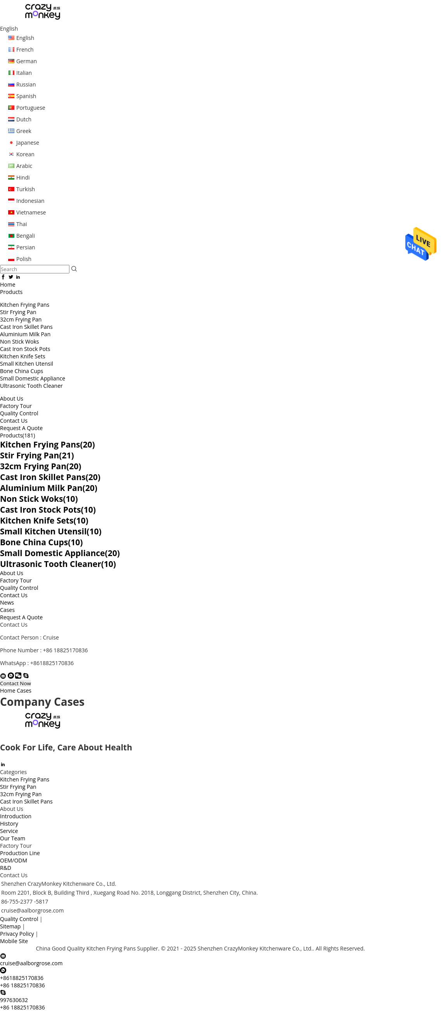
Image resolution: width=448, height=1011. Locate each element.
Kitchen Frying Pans (24, 304)
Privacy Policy (17, 933)
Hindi (23, 177)
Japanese (27, 142)
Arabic (24, 165)
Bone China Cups (21, 371)
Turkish (25, 189)
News (7, 602)
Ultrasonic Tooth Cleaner (31, 385)
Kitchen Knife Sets (22, 356)
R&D (5, 867)
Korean (25, 154)
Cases (7, 610)
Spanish (26, 96)
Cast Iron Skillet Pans (26, 326)
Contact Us (14, 420)
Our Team (12, 838)
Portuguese (30, 107)
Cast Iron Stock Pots (25, 349)
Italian (24, 72)
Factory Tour (16, 406)
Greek (23, 131)
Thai (21, 224)
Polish (23, 259)
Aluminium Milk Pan (25, 334)
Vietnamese (31, 212)
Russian (26, 84)
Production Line (20, 853)
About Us (11, 398)
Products (11, 292)
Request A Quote (21, 428)
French (25, 49)
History (9, 823)
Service (9, 831)
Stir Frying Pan (18, 312)
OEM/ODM (13, 860)
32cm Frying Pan (21, 319)
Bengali (25, 235)
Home (8, 284)
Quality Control (19, 413)
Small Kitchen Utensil (26, 363)
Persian (25, 247)
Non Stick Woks (19, 341)
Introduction (15, 816)
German (26, 61)
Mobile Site (14, 941)
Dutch (23, 119)
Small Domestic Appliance (32, 378)
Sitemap (10, 926)
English (25, 37)
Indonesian (30, 200)
